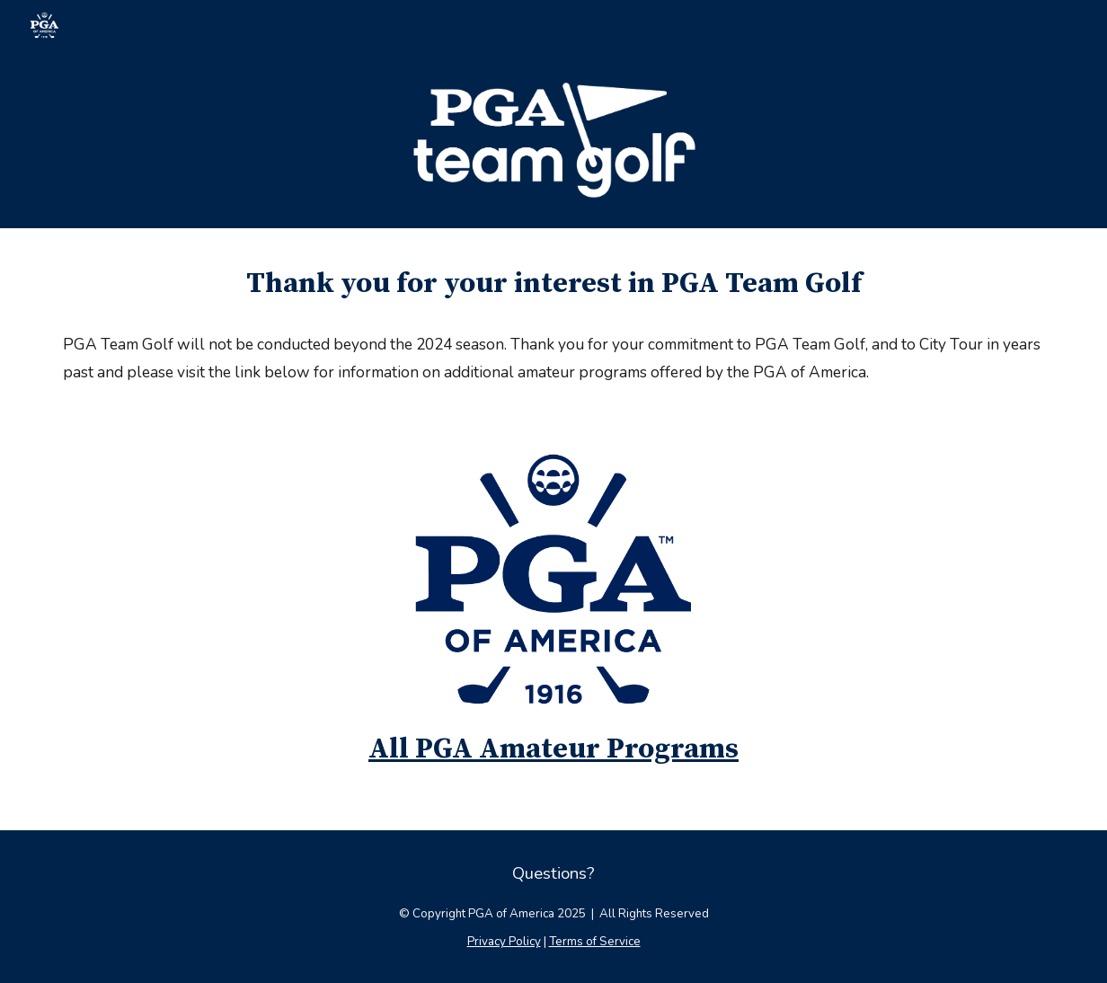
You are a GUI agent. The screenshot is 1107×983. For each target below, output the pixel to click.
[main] (553, 284)
